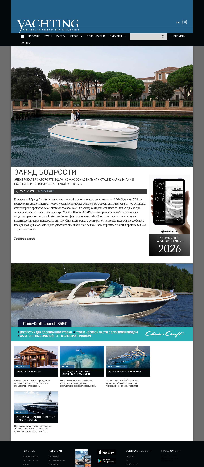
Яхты (48, 36)
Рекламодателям (56, 415)
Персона (76, 36)
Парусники (117, 36)
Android (129, 423)
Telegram (130, 411)
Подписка (53, 419)
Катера (61, 36)
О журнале (53, 411)
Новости (34, 36)
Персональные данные (103, 450)
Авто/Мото (28, 430)
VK (127, 415)
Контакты (179, 36)
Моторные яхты (30, 411)
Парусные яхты (30, 415)
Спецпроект (29, 426)
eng (178, 22)
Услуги (164, 432)
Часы (25, 434)
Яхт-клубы (166, 428)
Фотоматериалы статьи (24, 238)
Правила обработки (125, 450)
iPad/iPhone (132, 419)
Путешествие (29, 423)
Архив (51, 423)
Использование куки (146, 450)
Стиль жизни (96, 36)
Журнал (26, 43)
